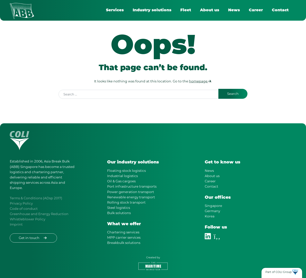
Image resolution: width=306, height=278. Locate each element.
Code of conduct (24, 209)
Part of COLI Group (278, 272)
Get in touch (33, 238)
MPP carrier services (124, 237)
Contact (280, 10)
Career (256, 10)
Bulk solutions (119, 213)
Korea (209, 216)
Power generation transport (130, 192)
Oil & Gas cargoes (121, 181)
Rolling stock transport (126, 202)
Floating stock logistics (126, 171)
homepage (200, 81)
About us (209, 10)
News (234, 10)
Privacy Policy (21, 203)
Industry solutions (152, 10)
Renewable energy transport (131, 197)
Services (115, 10)
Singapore (213, 206)
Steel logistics (118, 208)
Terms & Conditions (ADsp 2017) (36, 198)
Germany (212, 211)
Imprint (16, 224)
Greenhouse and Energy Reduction (39, 214)
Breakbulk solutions (123, 243)
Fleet (185, 10)
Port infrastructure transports (132, 186)
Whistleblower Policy (27, 219)
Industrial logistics (122, 176)
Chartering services (123, 232)
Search (233, 94)
